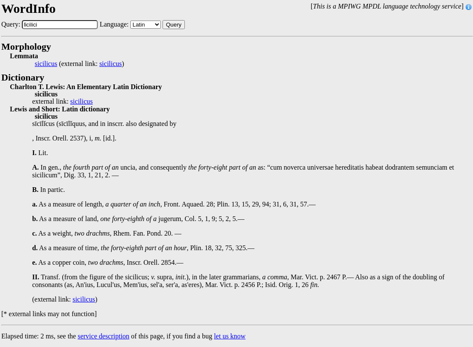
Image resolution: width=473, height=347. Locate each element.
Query (173, 24)
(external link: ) (79, 63)
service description (103, 336)
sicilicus (46, 63)
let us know (230, 336)
